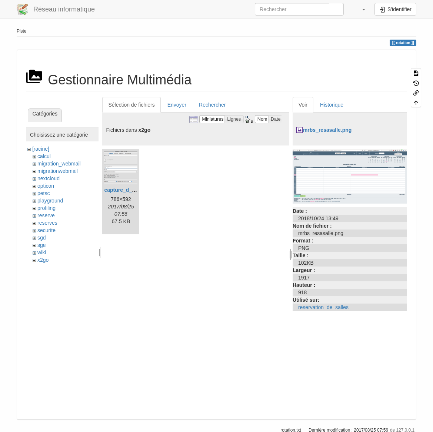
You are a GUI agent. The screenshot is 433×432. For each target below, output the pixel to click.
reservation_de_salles (323, 307)
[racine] (40, 149)
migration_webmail (59, 164)
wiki (41, 252)
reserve (46, 215)
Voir (303, 105)
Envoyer (176, 105)
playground (50, 201)
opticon (45, 186)
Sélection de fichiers (131, 105)
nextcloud (48, 178)
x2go (43, 260)
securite (46, 230)
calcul (44, 156)
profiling (46, 208)
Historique (331, 105)
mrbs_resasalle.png (327, 130)
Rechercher (212, 105)
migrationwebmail (57, 171)
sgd (41, 238)
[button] (360, 9)
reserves (47, 223)
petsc (43, 193)
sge (41, 245)
